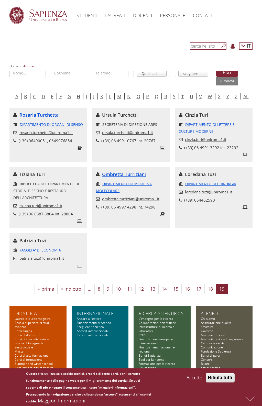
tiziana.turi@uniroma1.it (40, 205)
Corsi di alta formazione (32, 355)
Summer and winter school (34, 363)
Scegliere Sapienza (90, 327)
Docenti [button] (142, 15)
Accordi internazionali (92, 331)
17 (198, 289)
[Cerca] (223, 45)
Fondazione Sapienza (216, 351)
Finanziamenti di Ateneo (94, 323)
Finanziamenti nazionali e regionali (157, 349)
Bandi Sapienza (150, 355)
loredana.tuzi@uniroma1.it (208, 191)
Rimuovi (227, 81)
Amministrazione (213, 335)
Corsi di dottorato (27, 335)
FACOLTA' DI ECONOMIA (40, 250)
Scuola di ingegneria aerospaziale (29, 345)
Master (20, 351)
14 (164, 289)
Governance (147, 368)
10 (118, 289)
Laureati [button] (115, 15)
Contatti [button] (203, 15)
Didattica (26, 313)
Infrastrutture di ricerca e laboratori (156, 329)
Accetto (194, 379)
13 (152, 289)
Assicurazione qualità (216, 323)
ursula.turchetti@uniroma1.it (127, 132)
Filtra (227, 72)
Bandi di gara (210, 355)
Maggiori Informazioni (61, 402)
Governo (207, 331)
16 (187, 289)
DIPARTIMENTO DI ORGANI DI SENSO (51, 124)
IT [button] (246, 46)
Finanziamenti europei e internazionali (156, 341)
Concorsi (207, 359)
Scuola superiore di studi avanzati (32, 325)
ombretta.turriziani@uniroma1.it (130, 198)
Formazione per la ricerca (157, 363)
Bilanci (205, 363)
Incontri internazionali (92, 335)
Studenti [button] (87, 15)
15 (175, 289)
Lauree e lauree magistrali (33, 318)
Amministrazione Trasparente (222, 339)
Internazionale (95, 313)
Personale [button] (172, 15)
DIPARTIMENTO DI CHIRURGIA (210, 183)
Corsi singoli (23, 331)
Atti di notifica (210, 368)
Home (13, 66)
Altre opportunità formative (34, 368)
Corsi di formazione (28, 359)
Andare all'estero (89, 318)
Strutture (207, 327)
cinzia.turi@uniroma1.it (205, 139)
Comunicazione (212, 347)
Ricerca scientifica (161, 313)
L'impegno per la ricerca (156, 318)
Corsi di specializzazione (32, 339)
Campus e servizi (213, 343)
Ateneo (209, 313)
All (246, 96)
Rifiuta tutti (220, 378)
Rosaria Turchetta (39, 115)
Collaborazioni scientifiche (157, 323)
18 (210, 289)
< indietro (71, 289)
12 (141, 289)
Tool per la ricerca (152, 359)
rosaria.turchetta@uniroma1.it (46, 132)
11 (129, 289)
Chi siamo (208, 318)
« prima (46, 289)
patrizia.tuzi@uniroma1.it (41, 258)
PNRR (142, 335)
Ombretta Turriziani (124, 174)
